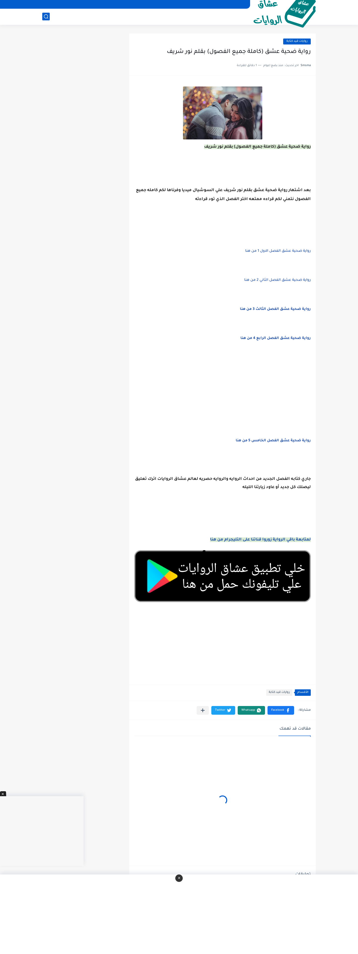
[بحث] (46, 16)
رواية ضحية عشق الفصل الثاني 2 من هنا (277, 280)
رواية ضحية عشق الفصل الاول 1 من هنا (278, 251)
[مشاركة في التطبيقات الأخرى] (203, 710)
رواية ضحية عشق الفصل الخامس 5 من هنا (273, 441)
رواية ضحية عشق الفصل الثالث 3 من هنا (275, 309)
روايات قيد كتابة (297, 41)
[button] (281, 710)
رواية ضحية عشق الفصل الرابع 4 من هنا (275, 338)
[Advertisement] (222, 395)
